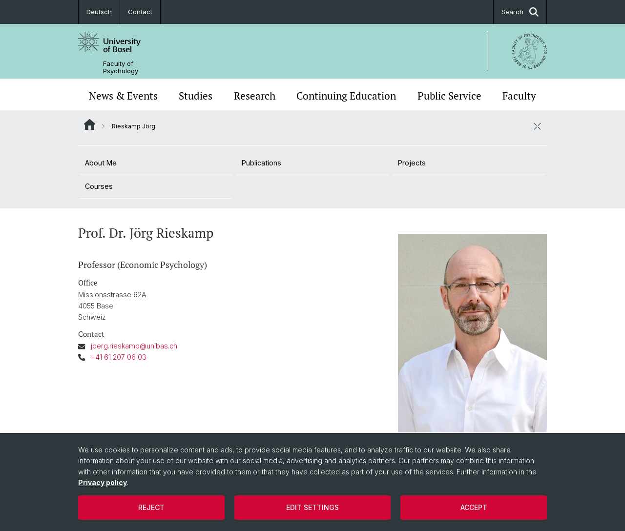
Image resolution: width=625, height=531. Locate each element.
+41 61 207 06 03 (118, 357)
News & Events (123, 95)
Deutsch (99, 12)
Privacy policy (102, 482)
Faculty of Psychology (120, 67)
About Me (101, 163)
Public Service (449, 95)
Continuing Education (346, 95)
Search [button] (520, 12)
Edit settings (312, 507)
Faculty (519, 95)
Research (254, 95)
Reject (151, 507)
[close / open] (537, 126)
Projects (412, 163)
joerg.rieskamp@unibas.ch (134, 346)
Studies (195, 95)
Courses (99, 186)
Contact (140, 12)
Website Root (89, 124)
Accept (473, 507)
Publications (261, 163)
